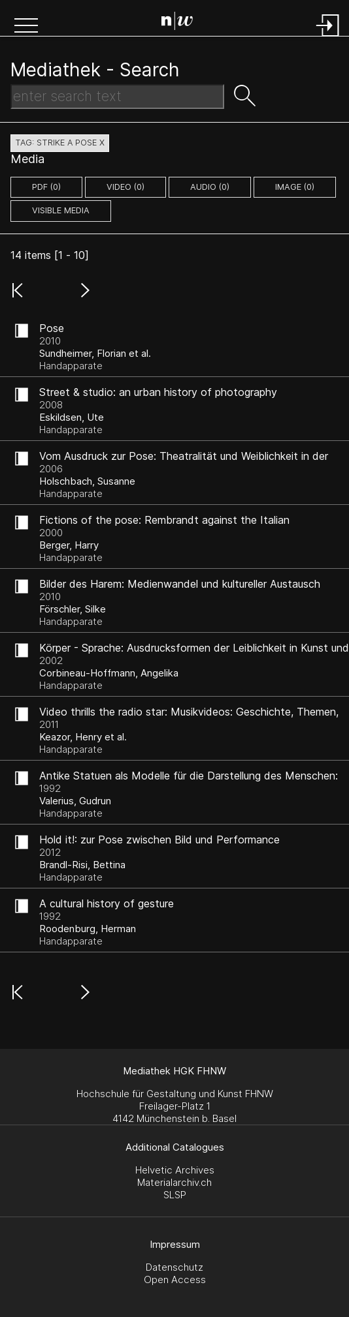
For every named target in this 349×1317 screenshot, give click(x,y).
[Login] (328, 37)
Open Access (175, 1279)
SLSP (174, 1194)
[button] (26, 26)
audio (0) (209, 187)
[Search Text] (117, 96)
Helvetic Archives (174, 1170)
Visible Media (61, 210)
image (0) (294, 187)
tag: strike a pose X (60, 142)
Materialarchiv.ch (174, 1182)
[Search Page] (177, 23)
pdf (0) (46, 187)
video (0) (125, 187)
